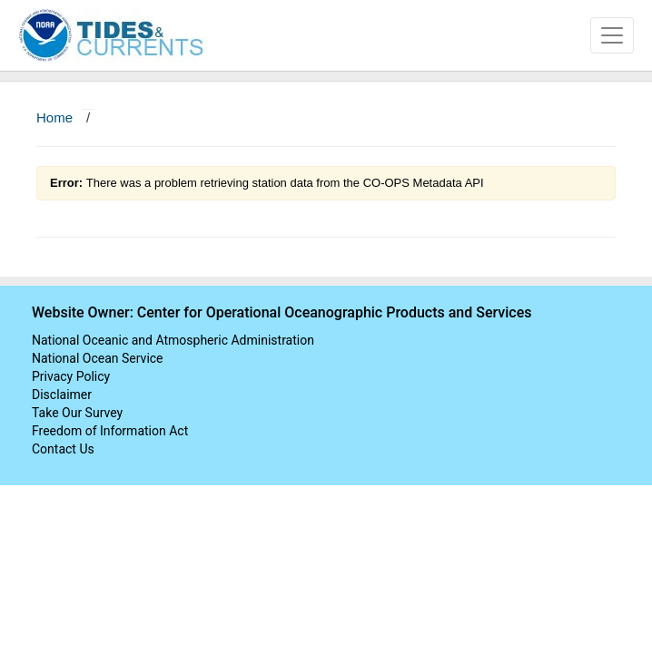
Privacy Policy (71, 376)
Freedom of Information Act (110, 431)
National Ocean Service (97, 358)
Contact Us (63, 449)
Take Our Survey (77, 412)
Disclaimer (62, 394)
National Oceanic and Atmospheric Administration (173, 340)
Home (54, 117)
